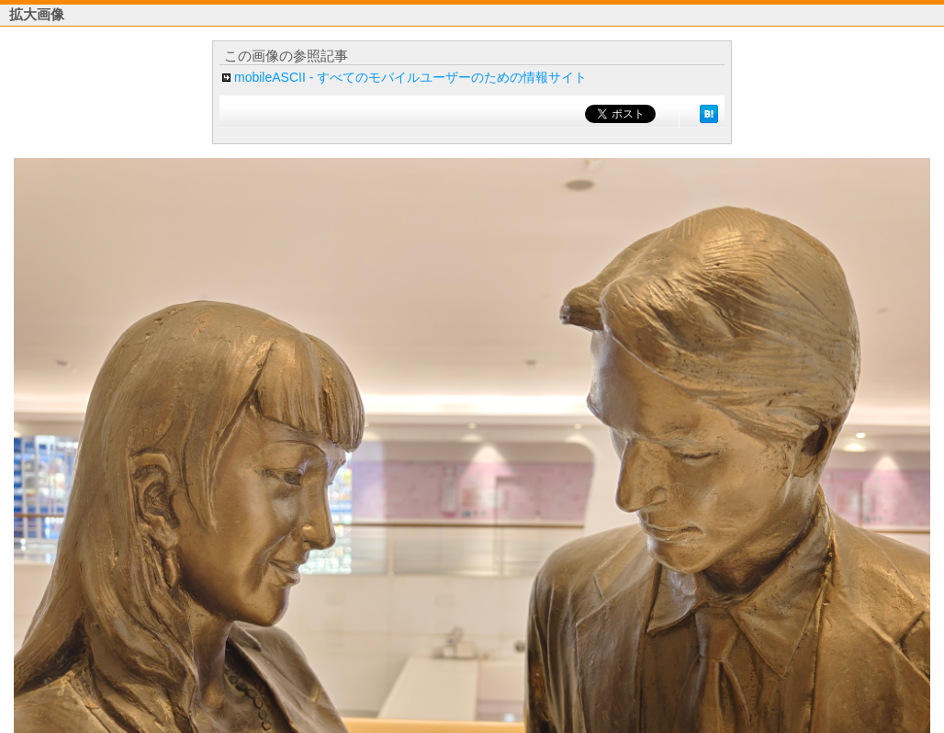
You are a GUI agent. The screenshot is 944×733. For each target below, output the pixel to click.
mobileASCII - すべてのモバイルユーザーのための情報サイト (410, 77)
